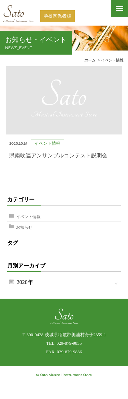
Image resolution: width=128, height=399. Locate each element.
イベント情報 (28, 216)
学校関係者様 (58, 15)
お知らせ (24, 227)
